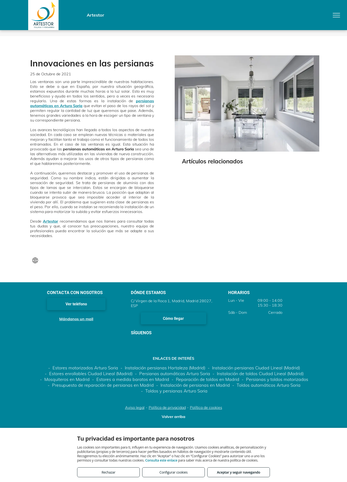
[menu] (336, 15)
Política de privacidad (167, 407)
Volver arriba (173, 416)
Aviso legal (135, 407)
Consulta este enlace (161, 460)
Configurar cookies (174, 472)
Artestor (50, 221)
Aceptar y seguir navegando (238, 472)
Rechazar (108, 472)
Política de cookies (206, 407)
